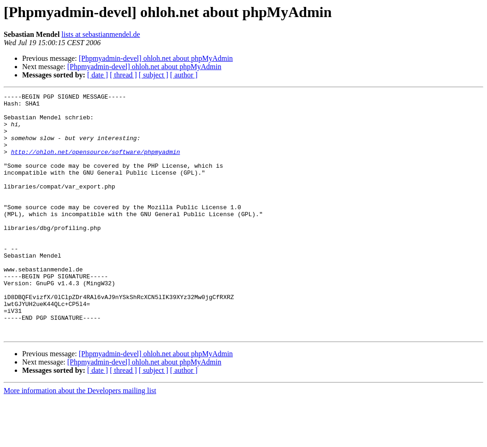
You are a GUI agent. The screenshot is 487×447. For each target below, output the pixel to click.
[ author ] (184, 75)
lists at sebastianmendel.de (100, 34)
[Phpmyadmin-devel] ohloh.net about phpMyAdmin (156, 58)
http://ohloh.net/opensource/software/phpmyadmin (95, 164)
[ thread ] (123, 75)
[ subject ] (153, 75)
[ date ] (97, 75)
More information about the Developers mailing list (80, 439)
